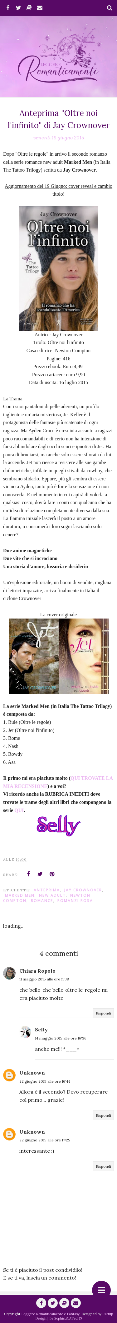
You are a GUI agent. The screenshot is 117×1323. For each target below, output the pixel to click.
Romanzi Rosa (75, 900)
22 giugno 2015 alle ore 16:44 (45, 1081)
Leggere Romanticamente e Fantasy (50, 1314)
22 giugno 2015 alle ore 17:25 (44, 1140)
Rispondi (103, 1013)
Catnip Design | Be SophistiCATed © (74, 1316)
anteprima (47, 890)
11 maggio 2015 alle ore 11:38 (44, 979)
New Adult (52, 895)
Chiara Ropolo (37, 971)
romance (42, 900)
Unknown (32, 1073)
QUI (19, 810)
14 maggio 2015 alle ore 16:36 (60, 1038)
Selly (41, 1029)
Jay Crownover (83, 890)
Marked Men (20, 895)
